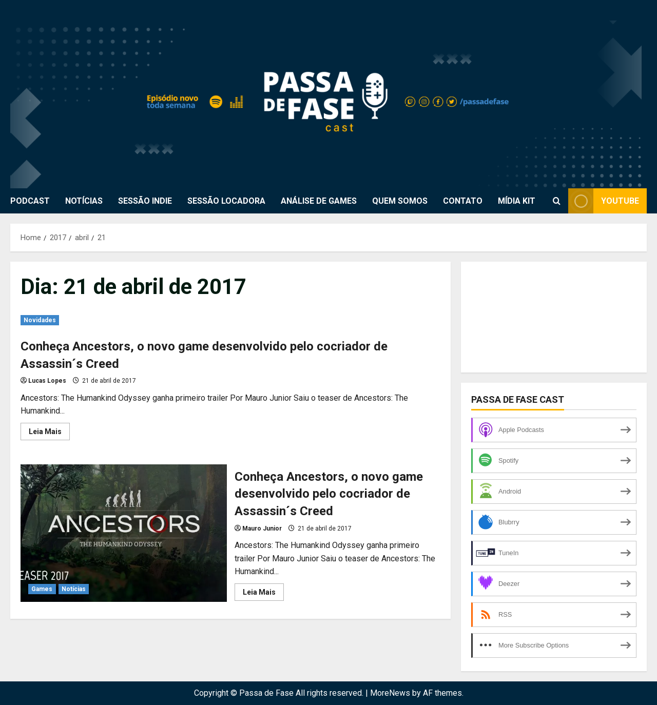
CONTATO (462, 201)
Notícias (74, 589)
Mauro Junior (262, 528)
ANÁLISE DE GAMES (319, 201)
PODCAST (30, 201)
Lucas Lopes (47, 380)
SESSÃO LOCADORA (226, 201)
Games (42, 589)
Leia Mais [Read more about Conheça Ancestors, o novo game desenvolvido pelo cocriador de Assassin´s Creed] (49, 433)
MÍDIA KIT (516, 201)
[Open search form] (557, 201)
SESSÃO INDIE (145, 201)
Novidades (40, 320)
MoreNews (390, 693)
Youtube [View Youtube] (603, 200)
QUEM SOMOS (400, 201)
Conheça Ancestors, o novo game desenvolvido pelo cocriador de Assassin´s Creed (124, 533)
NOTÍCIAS (84, 201)
